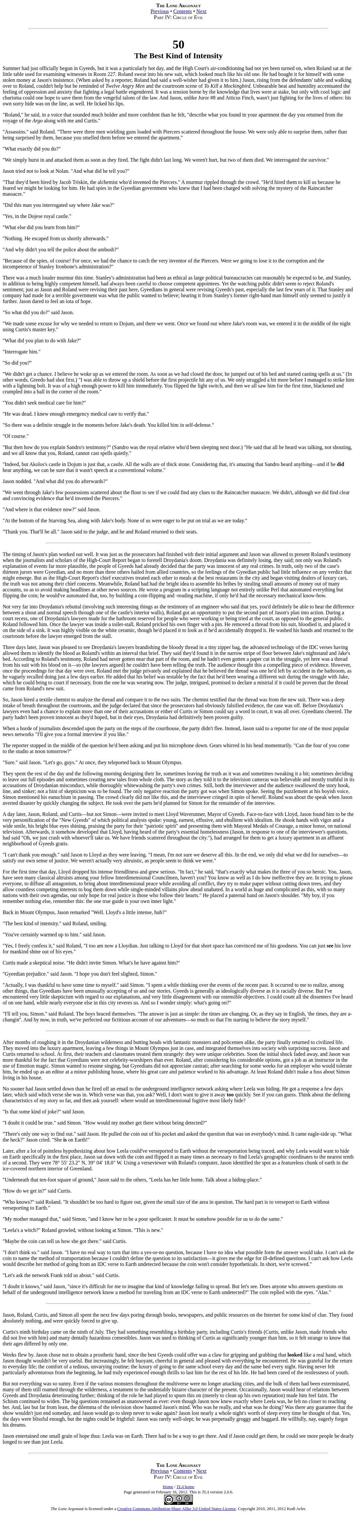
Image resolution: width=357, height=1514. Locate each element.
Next (201, 11)
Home (168, 1486)
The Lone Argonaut (67, 1508)
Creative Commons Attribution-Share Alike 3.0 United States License (176, 1508)
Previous (159, 11)
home (186, 1486)
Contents (182, 11)
